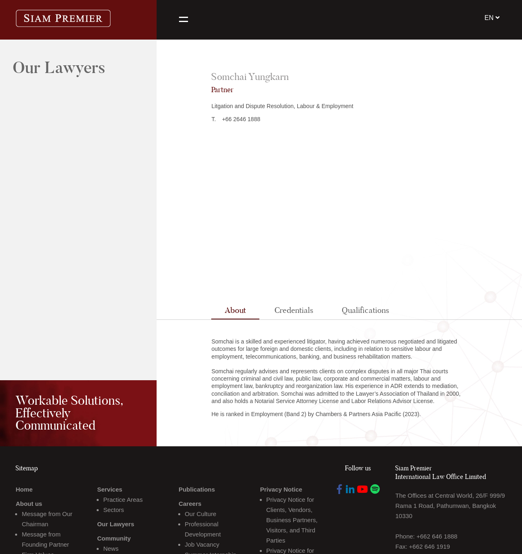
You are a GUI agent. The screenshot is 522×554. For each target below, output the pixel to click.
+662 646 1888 (437, 536)
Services (109, 489)
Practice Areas (123, 499)
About (235, 310)
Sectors (113, 509)
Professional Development (203, 529)
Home (24, 489)
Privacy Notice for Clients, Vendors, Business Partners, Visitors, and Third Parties (292, 520)
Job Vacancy (202, 544)
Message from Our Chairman (47, 518)
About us (28, 503)
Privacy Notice (281, 489)
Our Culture (201, 513)
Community (114, 538)
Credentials (293, 310)
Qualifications (365, 310)
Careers (190, 503)
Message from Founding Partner (45, 539)
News (111, 548)
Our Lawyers (115, 524)
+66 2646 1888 (241, 119)
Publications (197, 489)
